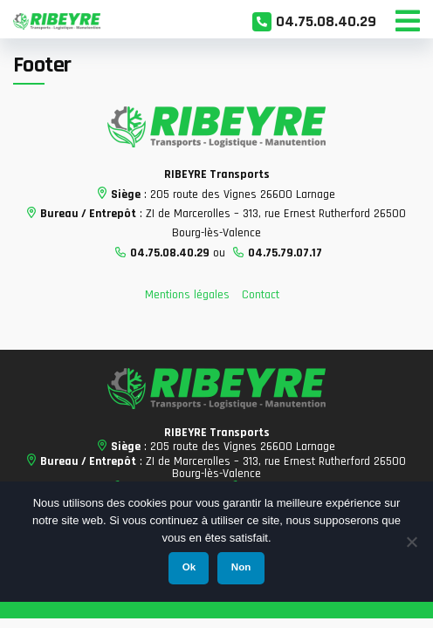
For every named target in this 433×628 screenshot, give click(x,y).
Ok (189, 567)
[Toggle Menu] (407, 19)
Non (241, 567)
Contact (260, 295)
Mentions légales (187, 295)
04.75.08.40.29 (326, 21)
